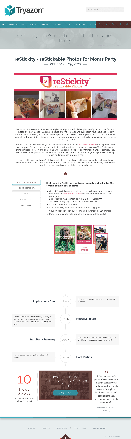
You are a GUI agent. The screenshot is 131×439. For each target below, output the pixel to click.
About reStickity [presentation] (26, 188)
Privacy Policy (80, 428)
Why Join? (80, 24)
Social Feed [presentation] (26, 200)
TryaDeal (45, 24)
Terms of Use (61, 428)
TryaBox (32, 24)
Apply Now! (65, 393)
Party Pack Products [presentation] (26, 182)
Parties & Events (16, 24)
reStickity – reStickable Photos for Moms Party (103, 45)
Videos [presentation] (26, 194)
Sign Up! (93, 24)
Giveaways (58, 24)
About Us (46, 428)
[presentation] (26, 205)
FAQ (69, 24)
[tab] (26, 182)
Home (82, 45)
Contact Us (30, 428)
